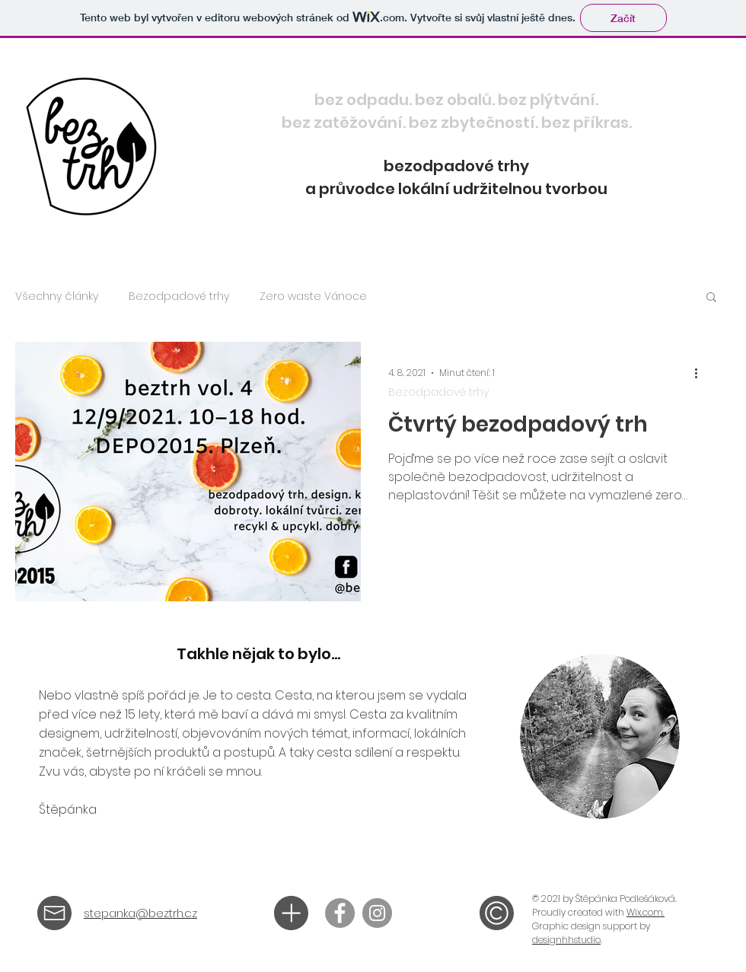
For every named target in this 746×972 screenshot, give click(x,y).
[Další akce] (701, 373)
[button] (711, 298)
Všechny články (56, 296)
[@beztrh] (377, 913)
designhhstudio (566, 939)
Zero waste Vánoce (313, 296)
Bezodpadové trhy (179, 296)
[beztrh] (340, 913)
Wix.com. (645, 912)
